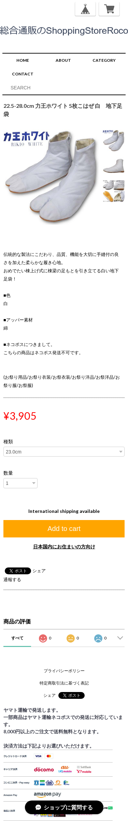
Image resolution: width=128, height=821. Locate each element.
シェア (39, 570)
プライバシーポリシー (64, 670)
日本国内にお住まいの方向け (64, 546)
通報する (12, 579)
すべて (17, 637)
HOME (22, 60)
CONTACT (22, 73)
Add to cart (64, 528)
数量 (8, 473)
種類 (8, 441)
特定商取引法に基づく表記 (64, 683)
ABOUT (63, 60)
